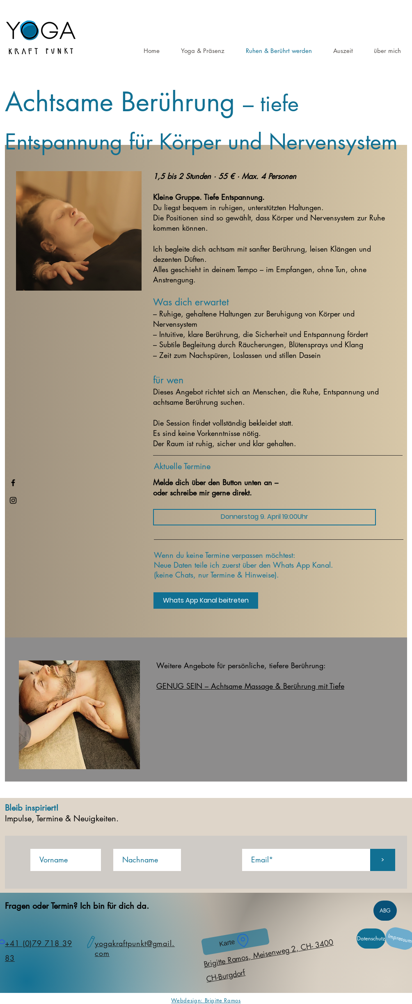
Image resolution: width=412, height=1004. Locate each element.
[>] (382, 860)
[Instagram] (13, 500)
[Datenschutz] (371, 938)
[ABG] (385, 911)
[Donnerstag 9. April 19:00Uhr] (264, 517)
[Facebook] (13, 482)
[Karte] (235, 941)
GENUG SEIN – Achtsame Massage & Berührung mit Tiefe (250, 686)
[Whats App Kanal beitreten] (205, 600)
